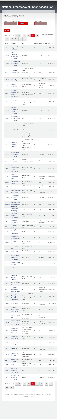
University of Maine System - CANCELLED (15, 309)
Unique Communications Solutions (15, 161)
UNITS (6, 360)
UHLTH (7, 251)
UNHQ (6, 337)
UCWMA (7, 204)
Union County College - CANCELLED (14, 48)
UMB (6, 277)
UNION (7, 354)
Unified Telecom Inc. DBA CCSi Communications (15, 343)
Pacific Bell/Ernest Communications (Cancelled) (15, 63)
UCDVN (7, 55)
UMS (6, 309)
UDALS (7, 215)
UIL (6, 263)
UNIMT (7, 348)
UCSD (6, 176)
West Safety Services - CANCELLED (14, 215)
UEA (6, 226)
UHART (7, 242)
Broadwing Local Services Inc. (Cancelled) (15, 377)
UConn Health (14, 251)
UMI (6, 283)
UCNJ (6, 102)
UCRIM (7, 154)
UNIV (6, 370)
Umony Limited (14, 303)
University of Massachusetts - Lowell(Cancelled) (15, 289)
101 (24, 35)
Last (25, 38)
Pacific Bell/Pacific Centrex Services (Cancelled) (15, 118)
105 (7, 38)
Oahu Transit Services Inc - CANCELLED (14, 370)
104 (37, 35)
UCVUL (7, 197)
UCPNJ (7, 118)
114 (16, 38)
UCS (6, 161)
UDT (6, 221)
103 (33, 35)
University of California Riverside (14, 144)
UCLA (6, 93)
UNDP (6, 330)
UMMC (7, 297)
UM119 (7, 270)
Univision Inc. (14, 348)
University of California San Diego (14, 176)
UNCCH (7, 323)
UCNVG (7, 110)
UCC (6, 48)
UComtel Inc (14, 187)
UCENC (7, 63)
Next (21, 38)
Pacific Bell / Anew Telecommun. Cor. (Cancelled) (15, 204)
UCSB (6, 169)
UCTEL (7, 187)
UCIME (7, 80)
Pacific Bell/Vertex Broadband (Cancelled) (15, 197)
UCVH (6, 191)
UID (6, 257)
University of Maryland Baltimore (14, 277)
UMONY (7, 303)
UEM (6, 232)
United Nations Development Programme (14, 330)
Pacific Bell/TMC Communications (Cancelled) (15, 154)
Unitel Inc (13, 365)
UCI (6, 72)
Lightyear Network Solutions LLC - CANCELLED (15, 257)
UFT (6, 237)
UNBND (7, 316)
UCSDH (7, 182)
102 (29, 35)
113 (12, 38)
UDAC (6, 210)
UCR (6, 144)
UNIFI (6, 343)
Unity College (14, 80)
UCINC (7, 85)
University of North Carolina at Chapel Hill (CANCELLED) (15, 322)
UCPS (6, 130)
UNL (6, 377)
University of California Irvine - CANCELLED (15, 72)
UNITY (6, 365)
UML (6, 289)
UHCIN (7, 247)
